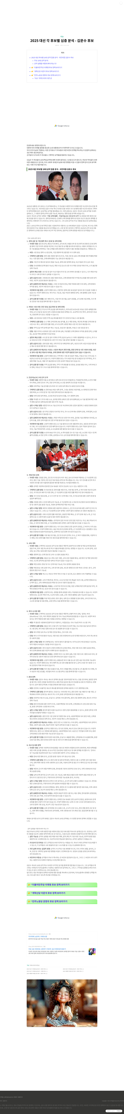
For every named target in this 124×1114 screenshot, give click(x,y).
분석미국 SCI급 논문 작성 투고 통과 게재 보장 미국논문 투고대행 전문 (49, 939)
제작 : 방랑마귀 (3, 1100)
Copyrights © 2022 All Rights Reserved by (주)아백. (113, 1100)
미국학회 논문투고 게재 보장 (38, 937)
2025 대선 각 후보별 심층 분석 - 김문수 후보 (62, 41)
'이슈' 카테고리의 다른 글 (43, 78)
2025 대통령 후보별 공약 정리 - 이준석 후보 (36, 973)
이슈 (62, 37)
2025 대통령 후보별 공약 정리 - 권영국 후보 (72, 971)
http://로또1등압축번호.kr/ (36, 946)
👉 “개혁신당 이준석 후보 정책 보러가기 (45, 72)
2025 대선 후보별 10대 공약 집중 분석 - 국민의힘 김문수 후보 (52, 58)
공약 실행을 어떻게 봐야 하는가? (45, 64)
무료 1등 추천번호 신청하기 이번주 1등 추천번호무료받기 (47, 949)
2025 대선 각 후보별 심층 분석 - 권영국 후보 (36, 969)
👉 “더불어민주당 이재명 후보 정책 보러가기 (46, 68)
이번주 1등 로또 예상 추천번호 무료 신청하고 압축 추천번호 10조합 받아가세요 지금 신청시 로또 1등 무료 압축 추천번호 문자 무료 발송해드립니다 (56, 952)
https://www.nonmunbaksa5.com (38, 934)
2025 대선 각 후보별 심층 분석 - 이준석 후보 (72, 969)
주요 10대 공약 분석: (41, 61)
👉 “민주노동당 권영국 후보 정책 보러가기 (46, 75)
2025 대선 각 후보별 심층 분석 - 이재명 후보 (36, 971)
